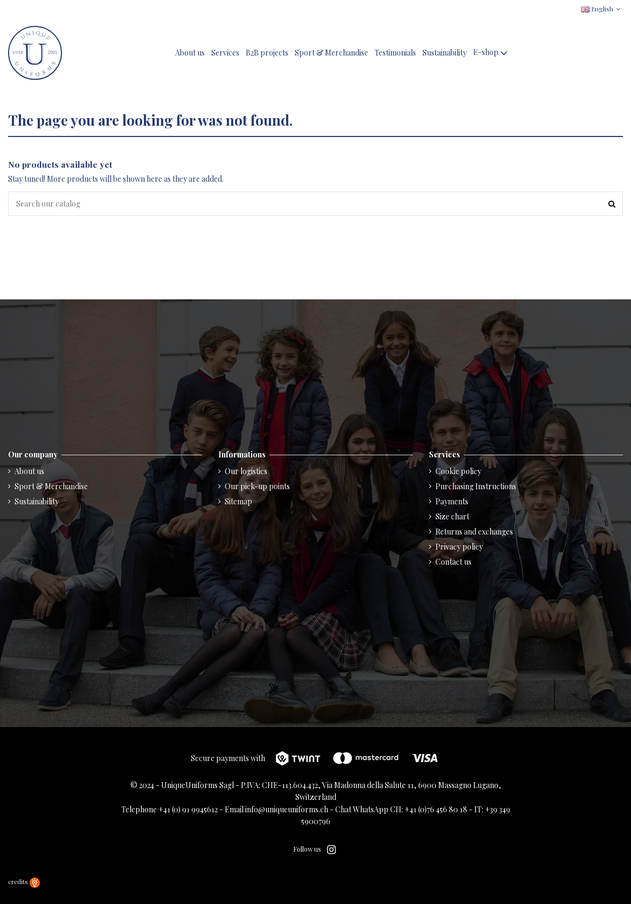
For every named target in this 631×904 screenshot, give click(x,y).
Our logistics (246, 471)
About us (29, 471)
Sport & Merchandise (51, 486)
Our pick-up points (257, 486)
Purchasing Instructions (475, 486)
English (602, 8)
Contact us (453, 562)
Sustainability (37, 501)
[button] (491, 53)
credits (24, 882)
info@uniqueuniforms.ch (286, 809)
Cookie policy (458, 471)
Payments (451, 501)
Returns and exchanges (474, 531)
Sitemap (238, 501)
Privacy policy (459, 547)
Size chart (452, 516)
